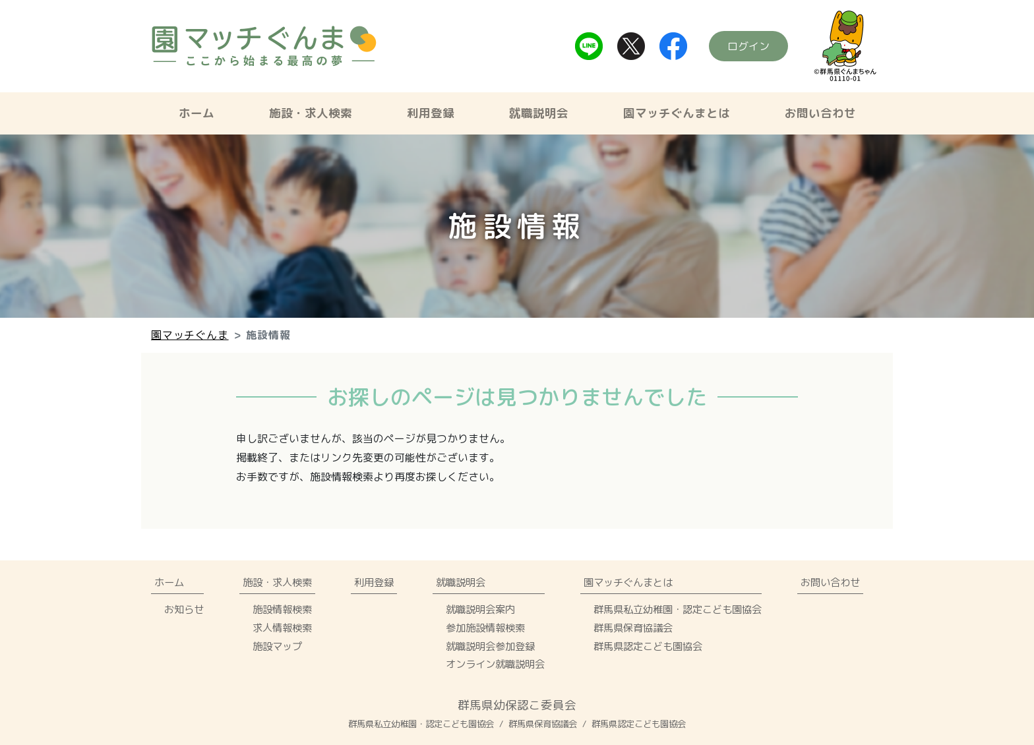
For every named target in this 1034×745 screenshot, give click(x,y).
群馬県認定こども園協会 (647, 646)
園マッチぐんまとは (676, 113)
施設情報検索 (282, 609)
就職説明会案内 (480, 609)
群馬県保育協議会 (633, 627)
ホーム (196, 113)
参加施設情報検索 (485, 627)
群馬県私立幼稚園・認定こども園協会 (677, 609)
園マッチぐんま (190, 335)
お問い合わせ (820, 113)
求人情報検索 (282, 627)
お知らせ (184, 609)
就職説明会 (538, 113)
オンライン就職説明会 (495, 664)
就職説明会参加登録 (490, 646)
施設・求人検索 (310, 113)
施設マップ (277, 646)
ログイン (748, 46)
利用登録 (430, 113)
